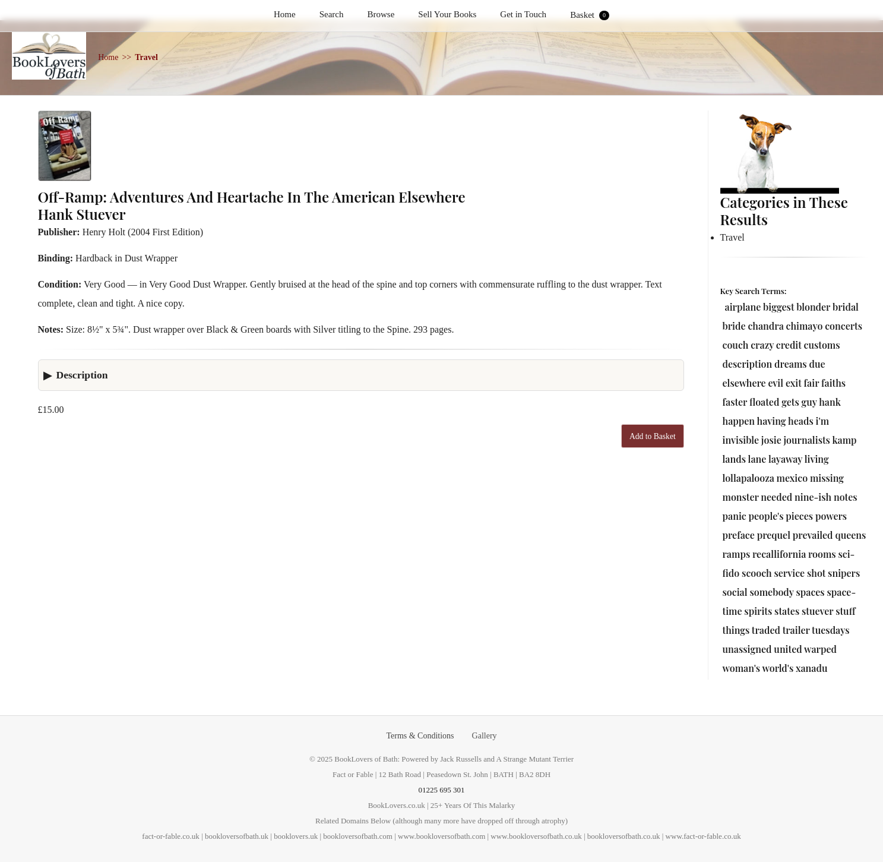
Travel (146, 57)
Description (82, 375)
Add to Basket (652, 436)
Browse (381, 14)
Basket (589, 15)
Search (331, 14)
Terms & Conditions (420, 735)
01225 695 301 (442, 789)
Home (285, 14)
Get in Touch (523, 14)
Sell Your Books (447, 14)
